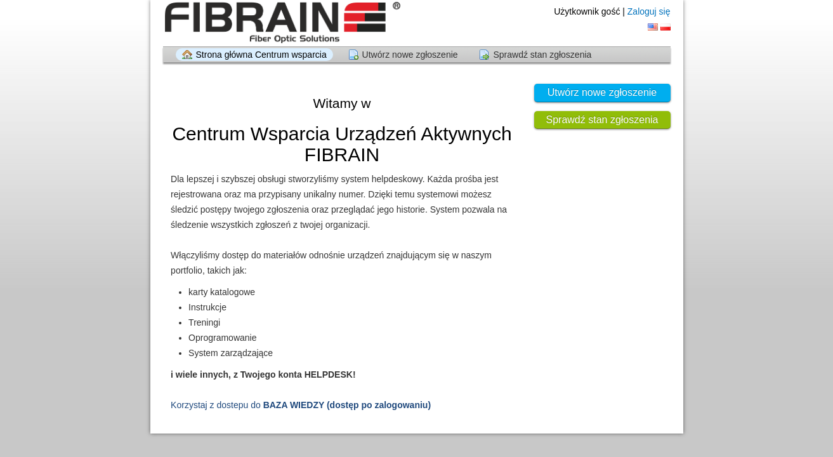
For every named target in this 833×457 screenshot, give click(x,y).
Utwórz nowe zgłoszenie (410, 55)
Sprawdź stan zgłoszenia (542, 55)
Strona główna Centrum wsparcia (261, 55)
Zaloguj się (649, 11)
